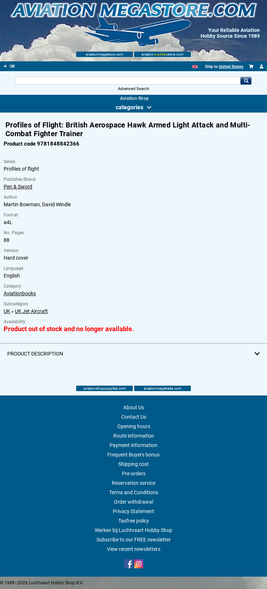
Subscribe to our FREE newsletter (133, 540)
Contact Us (133, 417)
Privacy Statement (133, 511)
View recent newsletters (133, 549)
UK (7, 311)
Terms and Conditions (133, 492)
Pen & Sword (18, 187)
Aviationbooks (20, 293)
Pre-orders (133, 473)
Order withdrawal (133, 502)
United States (231, 66)
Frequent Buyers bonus (133, 455)
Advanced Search (133, 88)
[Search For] (128, 81)
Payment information (133, 445)
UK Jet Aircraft (31, 311)
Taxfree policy (133, 521)
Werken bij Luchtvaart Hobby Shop (133, 530)
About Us (133, 407)
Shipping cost (133, 464)
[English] (195, 66)
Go (246, 81)
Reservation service (133, 483)
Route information (133, 436)
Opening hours (133, 426)
